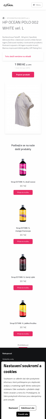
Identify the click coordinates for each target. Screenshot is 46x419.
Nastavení (13, 407)
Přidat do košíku (23, 192)
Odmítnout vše (27, 407)
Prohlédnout (23, 345)
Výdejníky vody (8, 359)
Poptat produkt (23, 74)
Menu (38, 4)
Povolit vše (23, 414)
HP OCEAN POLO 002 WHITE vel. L (18, 18)
